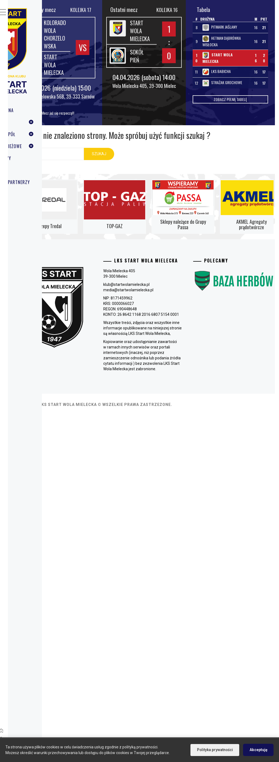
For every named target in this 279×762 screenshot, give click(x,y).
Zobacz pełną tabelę (242, 126)
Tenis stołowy (35, 158)
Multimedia (32, 170)
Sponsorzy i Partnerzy (44, 182)
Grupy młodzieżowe (46, 146)
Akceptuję (258, 750)
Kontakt (29, 194)
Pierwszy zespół (46, 134)
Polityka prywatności (214, 750)
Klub (46, 122)
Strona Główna (36, 110)
